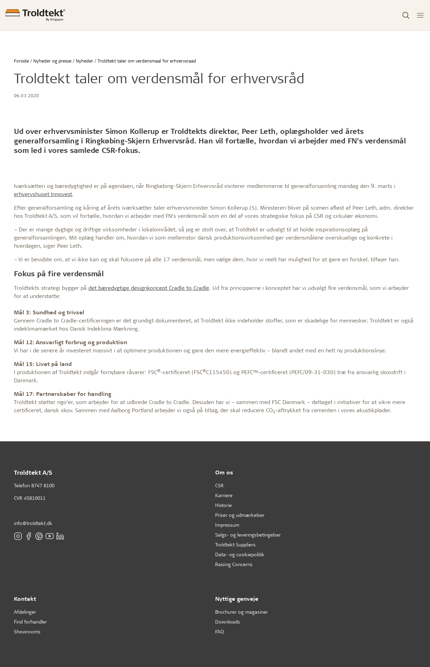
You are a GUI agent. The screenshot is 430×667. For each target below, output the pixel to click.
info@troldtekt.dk (33, 523)
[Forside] (35, 15)
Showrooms (27, 631)
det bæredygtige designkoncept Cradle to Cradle (148, 287)
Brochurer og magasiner (241, 612)
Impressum (227, 525)
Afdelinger (25, 612)
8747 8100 (42, 485)
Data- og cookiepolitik (239, 554)
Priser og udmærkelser (239, 515)
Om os (224, 472)
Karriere (224, 495)
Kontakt (25, 598)
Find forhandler (30, 621)
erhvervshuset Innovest (43, 193)
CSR (219, 485)
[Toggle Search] (406, 15)
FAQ (219, 631)
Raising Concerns (234, 564)
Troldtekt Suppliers (235, 544)
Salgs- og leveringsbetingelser (248, 534)
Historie (223, 505)
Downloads (227, 621)
